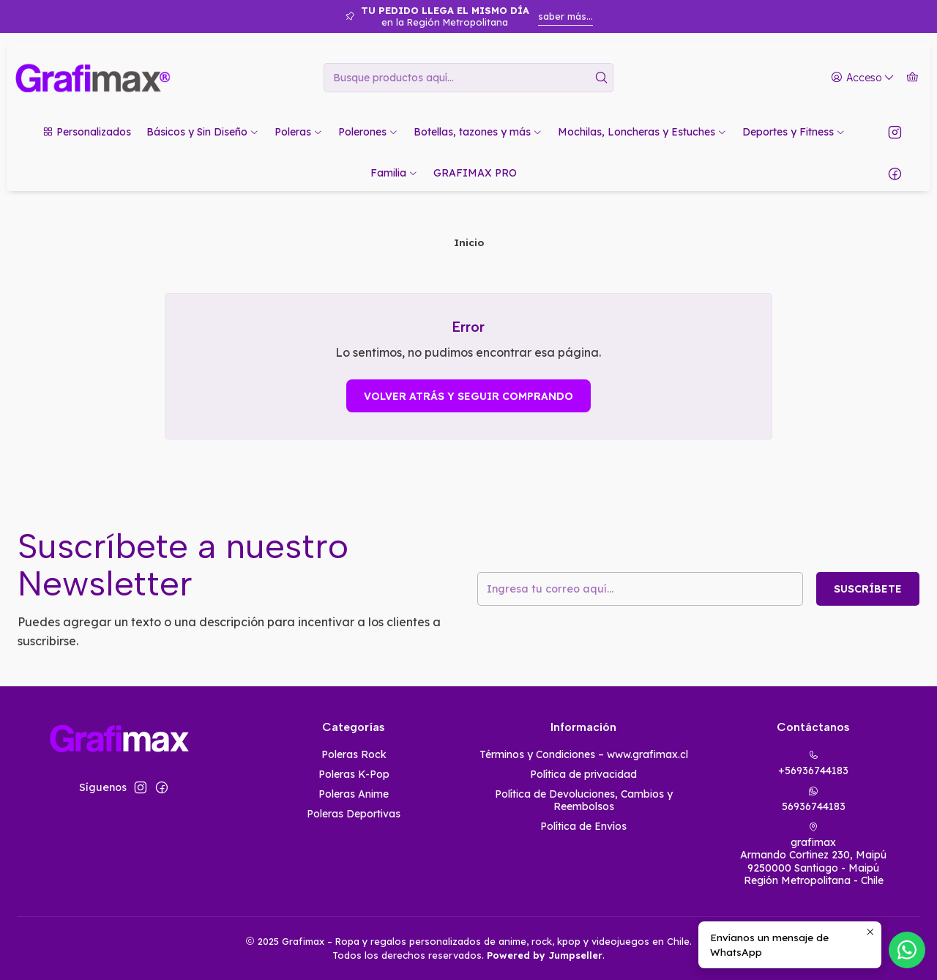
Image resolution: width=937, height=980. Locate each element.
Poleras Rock (354, 754)
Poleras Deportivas (353, 813)
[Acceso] (862, 78)
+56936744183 (813, 763)
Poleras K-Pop (353, 774)
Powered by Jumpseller (544, 955)
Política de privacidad (583, 774)
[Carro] (912, 78)
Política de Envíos (583, 826)
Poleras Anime (353, 794)
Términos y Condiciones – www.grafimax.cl (583, 754)
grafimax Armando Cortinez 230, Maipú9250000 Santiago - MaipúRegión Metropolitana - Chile (813, 855)
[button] (86, 132)
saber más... (565, 16)
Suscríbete (868, 588)
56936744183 (813, 799)
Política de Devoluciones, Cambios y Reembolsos (584, 800)
